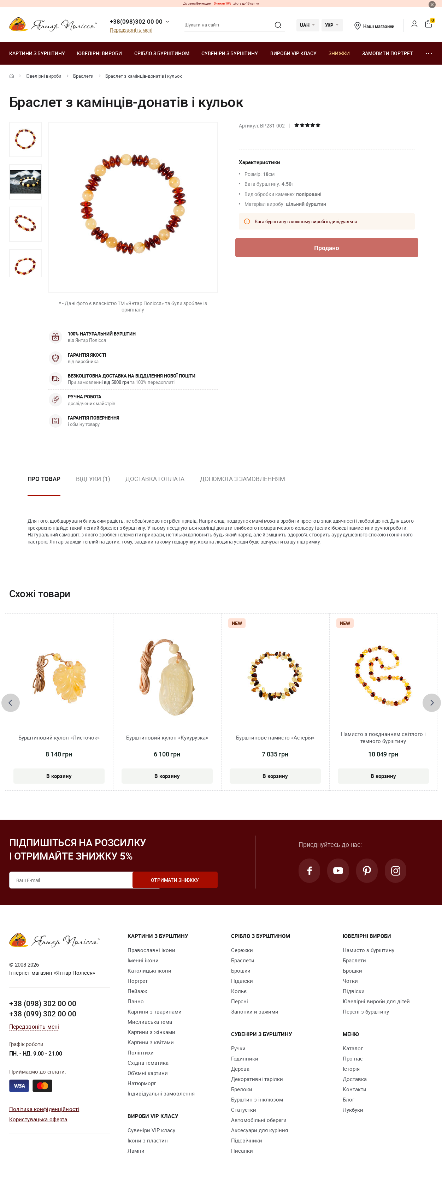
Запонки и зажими (254, 1011)
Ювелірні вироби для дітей (376, 1001)
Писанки (242, 1150)
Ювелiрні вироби (99, 53)
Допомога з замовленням (242, 479)
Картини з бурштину (37, 53)
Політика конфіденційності (44, 1108)
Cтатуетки (243, 1109)
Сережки (242, 950)
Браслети (83, 76)
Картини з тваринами (155, 1011)
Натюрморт (142, 1083)
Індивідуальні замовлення (161, 1093)
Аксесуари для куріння (259, 1130)
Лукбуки (353, 1109)
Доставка (355, 1078)
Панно (136, 1001)
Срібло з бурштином (161, 53)
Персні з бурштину (366, 1011)
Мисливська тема (150, 1021)
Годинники (244, 1058)
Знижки (339, 53)
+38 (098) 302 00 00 (42, 1003)
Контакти (354, 1089)
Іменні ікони (143, 960)
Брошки (241, 970)
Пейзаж (137, 990)
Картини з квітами (151, 1042)
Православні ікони (151, 950)
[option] (25, 139)
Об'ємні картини (148, 1072)
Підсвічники (246, 1140)
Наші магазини (374, 26)
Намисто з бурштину (368, 950)
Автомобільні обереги (259, 1119)
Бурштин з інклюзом (257, 1099)
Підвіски (242, 980)
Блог (348, 1099)
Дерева (240, 1068)
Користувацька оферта (38, 1118)
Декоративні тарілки (257, 1078)
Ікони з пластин (148, 1140)
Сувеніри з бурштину (229, 53)
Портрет (138, 980)
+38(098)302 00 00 (136, 21)
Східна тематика (148, 1062)
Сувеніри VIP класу (151, 1130)
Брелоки (241, 1089)
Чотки (350, 980)
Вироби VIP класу (293, 53)
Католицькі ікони (149, 970)
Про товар (44, 479)
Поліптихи (141, 1052)
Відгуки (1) (93, 479)
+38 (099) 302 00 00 (42, 1013)
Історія (351, 1068)
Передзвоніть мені (131, 30)
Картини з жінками (151, 1031)
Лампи (136, 1150)
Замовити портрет (387, 53)
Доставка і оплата (154, 479)
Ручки (238, 1048)
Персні (239, 1001)
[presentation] (10, 703)
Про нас (353, 1058)
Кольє (239, 990)
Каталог (353, 1048)
